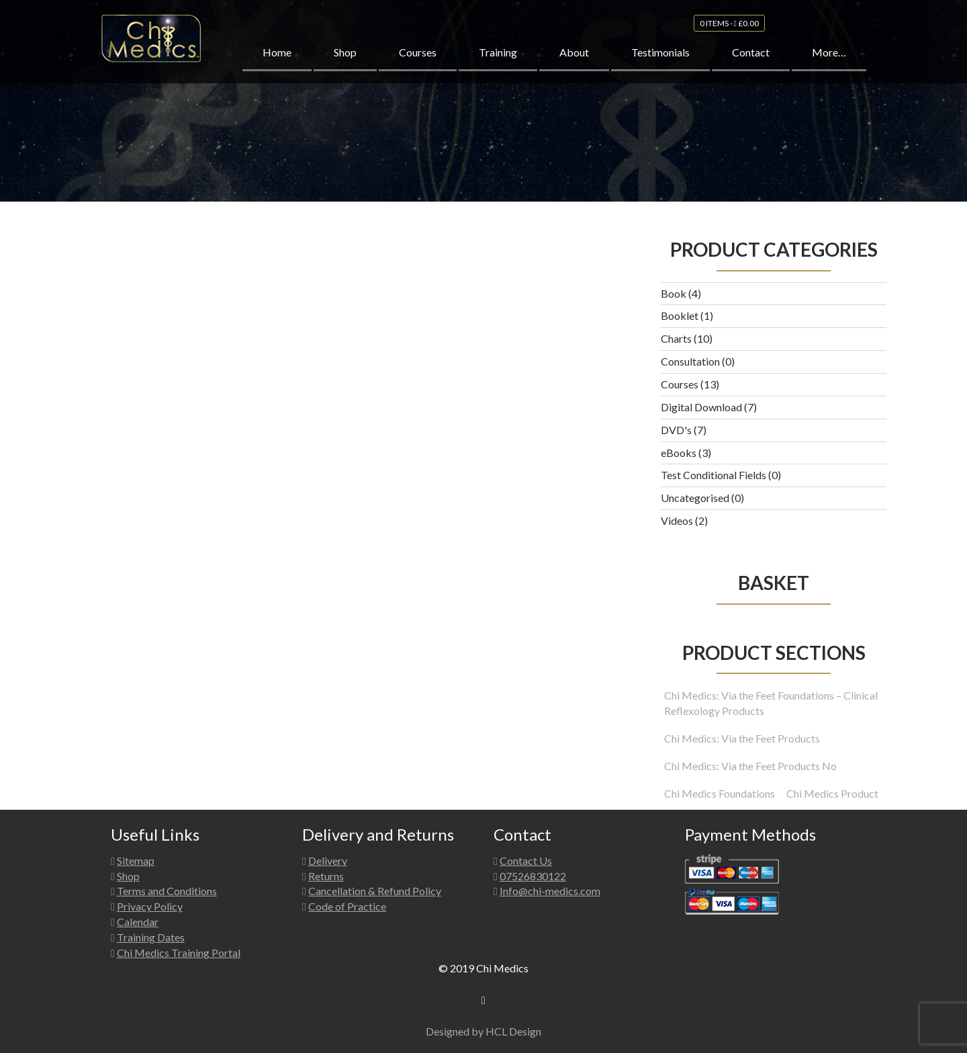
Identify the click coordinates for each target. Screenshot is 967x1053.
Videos (677, 520)
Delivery (327, 860)
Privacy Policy (150, 906)
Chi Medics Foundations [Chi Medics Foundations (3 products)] (719, 793)
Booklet (679, 315)
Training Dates (151, 937)
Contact (751, 61)
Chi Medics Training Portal (178, 952)
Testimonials (660, 61)
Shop (345, 61)
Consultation (690, 361)
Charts (676, 338)
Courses (417, 61)
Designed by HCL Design (483, 1031)
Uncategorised (695, 497)
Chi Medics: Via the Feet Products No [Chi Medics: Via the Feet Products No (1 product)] (750, 765)
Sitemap (135, 860)
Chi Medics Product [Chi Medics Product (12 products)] (832, 793)
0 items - (729, 33)
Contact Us (526, 860)
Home (277, 61)
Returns (326, 876)
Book (673, 293)
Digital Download (701, 407)
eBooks (678, 452)
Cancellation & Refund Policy (374, 890)
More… (829, 61)
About (574, 61)
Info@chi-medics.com (550, 890)
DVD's (676, 429)
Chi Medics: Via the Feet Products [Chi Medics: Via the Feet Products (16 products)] (742, 738)
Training (498, 61)
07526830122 (533, 876)
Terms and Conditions (167, 890)
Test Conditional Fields (713, 474)
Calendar (137, 921)
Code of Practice (347, 906)
